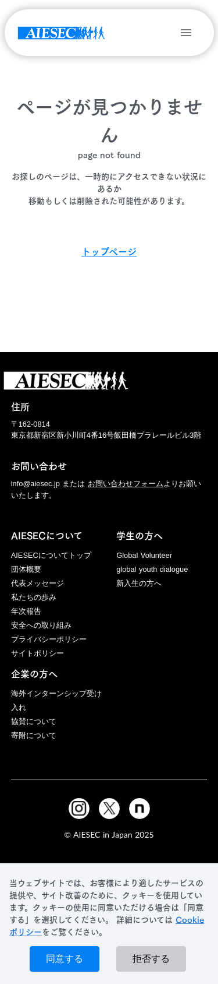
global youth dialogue (152, 569)
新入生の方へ (139, 583)
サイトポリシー (37, 653)
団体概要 (26, 569)
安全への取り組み (41, 625)
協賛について (33, 721)
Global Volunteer (144, 555)
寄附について (33, 735)
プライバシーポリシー (49, 639)
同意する (64, 958)
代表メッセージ (37, 583)
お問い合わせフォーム (125, 483)
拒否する (151, 958)
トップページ (109, 251)
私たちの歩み (33, 597)
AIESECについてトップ (51, 555)
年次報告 (26, 611)
